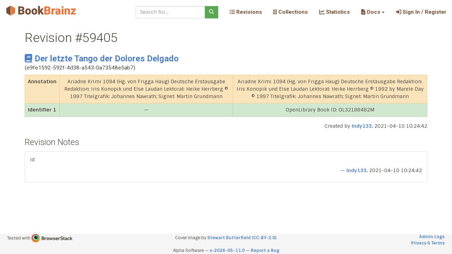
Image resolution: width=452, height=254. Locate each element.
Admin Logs (432, 237)
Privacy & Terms (428, 243)
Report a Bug (265, 250)
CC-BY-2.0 (264, 238)
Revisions (246, 12)
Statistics (334, 12)
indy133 (362, 126)
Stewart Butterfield (229, 238)
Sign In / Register (421, 12)
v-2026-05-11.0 (227, 250)
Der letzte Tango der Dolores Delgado (102, 59)
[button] (373, 12)
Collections (290, 12)
